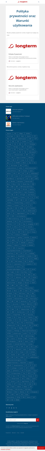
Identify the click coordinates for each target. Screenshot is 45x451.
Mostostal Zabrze (18, 298)
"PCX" (27, 149)
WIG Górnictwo (19, 389)
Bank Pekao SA (20, 178)
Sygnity (8, 370)
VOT (15, 384)
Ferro (8, 232)
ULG (8, 378)
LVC (18, 280)
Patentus (30, 317)
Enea (24, 224)
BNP (17, 186)
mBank (33, 282)
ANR (19, 170)
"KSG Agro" (16, 146)
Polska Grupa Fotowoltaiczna (29, 330)
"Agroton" (9, 133)
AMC (21, 165)
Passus (19, 317)
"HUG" (30, 141)
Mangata (20, 282)
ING (25, 261)
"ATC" (34, 136)
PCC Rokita (9, 320)
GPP (17, 242)
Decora (19, 210)
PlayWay (21, 328)
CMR (21, 200)
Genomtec (26, 237)
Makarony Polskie (11, 282)
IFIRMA (35, 258)
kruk (8, 277)
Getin (8, 240)
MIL (31, 290)
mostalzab (9, 298)
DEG (24, 210)
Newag (22, 304)
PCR (20, 320)
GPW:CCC (16, 245)
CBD (12, 194)
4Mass (8, 160)
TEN (8, 373)
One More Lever (21, 312)
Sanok (26, 341)
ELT (15, 224)
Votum (20, 384)
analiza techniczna (11, 170)
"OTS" (14, 149)
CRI (22, 205)
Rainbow (20, 338)
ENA (19, 224)
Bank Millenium (10, 178)
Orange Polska (16, 314)
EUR (24, 226)
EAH (16, 221)
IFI (31, 258)
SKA (8, 354)
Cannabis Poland (17, 192)
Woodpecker (34, 392)
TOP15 (29, 373)
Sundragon (14, 368)
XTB (22, 394)
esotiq (15, 226)
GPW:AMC (23, 242)
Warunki (14, 432)
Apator (31, 170)
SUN (8, 368)
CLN (37, 197)
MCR (21, 285)
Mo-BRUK (9, 296)
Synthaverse (16, 370)
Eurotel (8, 229)
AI (12, 162)
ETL (20, 226)
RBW (26, 338)
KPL (24, 274)
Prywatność (8, 432)
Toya (13, 376)
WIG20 (15, 392)
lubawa (13, 280)
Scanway (30, 344)
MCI (17, 285)
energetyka (30, 224)
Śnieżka (33, 354)
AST (8, 176)
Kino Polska (24, 272)
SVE (27, 368)
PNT (31, 328)
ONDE (13, 312)
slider (23, 354)
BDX (32, 178)
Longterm (13, 441)
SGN (12, 352)
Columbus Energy (18, 202)
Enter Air (9, 226)
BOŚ (15, 189)
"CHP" (35, 138)
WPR (12, 394)
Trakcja (23, 376)
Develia (8, 213)
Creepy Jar (9, 205)
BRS (19, 189)
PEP (8, 322)
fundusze (17, 234)
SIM (27, 352)
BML (8, 186)
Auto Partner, (28, 176)
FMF (19, 232)
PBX (36, 317)
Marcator (27, 282)
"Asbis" (22, 136)
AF (27, 160)
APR (19, 173)
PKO (30, 325)
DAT (27, 208)
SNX (12, 357)
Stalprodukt (23, 362)
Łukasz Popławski (18, 111)
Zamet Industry (10, 397)
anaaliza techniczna (11, 168)
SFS (7, 352)
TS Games (30, 376)
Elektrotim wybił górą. (17, 109)
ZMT (8, 400)
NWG (12, 309)
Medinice (20, 288)
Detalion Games (32, 210)
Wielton (25, 386)
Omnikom (9, 442)
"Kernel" (9, 146)
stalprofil (9, 365)
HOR (8, 258)
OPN (33, 312)
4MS (13, 160)
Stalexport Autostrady (12, 362)
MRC (12, 301)
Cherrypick (15, 197)
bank (35, 176)
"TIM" (25, 152)
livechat (34, 277)
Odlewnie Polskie (25, 309)
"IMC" (20, 144)
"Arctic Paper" (10, 136)
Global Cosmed (29, 240)
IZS (23, 266)
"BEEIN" (14, 138)
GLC (22, 240)
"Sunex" (14, 152)
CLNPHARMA (10, 200)
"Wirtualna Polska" (18, 154)
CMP (17, 200)
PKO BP (35, 325)
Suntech (21, 368)
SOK (17, 357)
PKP (8, 328)
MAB (22, 280)
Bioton (8, 184)
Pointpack (9, 330)
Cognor (31, 200)
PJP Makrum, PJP (11, 325)
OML (33, 309)
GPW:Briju (9, 245)
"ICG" (15, 144)
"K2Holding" (32, 144)
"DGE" (13, 141)
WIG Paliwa (28, 389)
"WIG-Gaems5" (32, 152)
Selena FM (18, 349)
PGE (18, 322)
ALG (35, 162)
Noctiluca (9, 306)
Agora (8, 162)
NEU (34, 301)
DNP (8, 216)
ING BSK (31, 261)
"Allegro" (21, 133)
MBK (8, 285)
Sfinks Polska (32, 349)
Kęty (8, 272)
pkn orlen (24, 325)
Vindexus (9, 384)
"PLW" (32, 149)
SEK (36, 346)
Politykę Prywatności (16, 426)
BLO (19, 184)
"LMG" (22, 146)
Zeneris (29, 397)
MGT (21, 290)
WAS (8, 386)
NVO (8, 309)
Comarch (27, 202)
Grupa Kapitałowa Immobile (14, 250)
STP (30, 365)
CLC (32, 197)
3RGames (30, 157)
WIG (31, 386)
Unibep (28, 378)
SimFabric (32, 352)
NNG (35, 304)
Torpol (8, 376)
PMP (26, 328)
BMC (33, 184)
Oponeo (9, 314)
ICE (27, 258)
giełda (13, 240)
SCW (27, 346)
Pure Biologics (10, 336)
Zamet (26, 394)
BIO (7, 181)
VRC (35, 384)
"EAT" (18, 141)
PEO (35, 320)
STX (35, 365)
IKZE (12, 261)
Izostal (18, 266)
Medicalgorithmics (11, 288)
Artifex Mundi (34, 173)
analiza (20, 168)
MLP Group (22, 293)
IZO (35, 264)
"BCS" (8, 138)
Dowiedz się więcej (5, 449)
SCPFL (21, 346)
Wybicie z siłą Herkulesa (18, 122)
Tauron (35, 370)
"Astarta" (29, 136)
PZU (17, 336)
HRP (19, 258)
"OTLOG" (9, 149)
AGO (31, 160)
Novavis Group (17, 306)
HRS (23, 258)
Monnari (33, 296)
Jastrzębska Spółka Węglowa (14, 269)
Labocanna (18, 277)
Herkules (29, 256)
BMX (12, 186)
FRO (8, 234)
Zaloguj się (26, 423)
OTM (24, 314)
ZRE (12, 400)
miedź (26, 290)
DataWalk (32, 208)
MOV (26, 298)
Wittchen (22, 392)
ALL (7, 165)
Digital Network (21, 213)
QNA (22, 336)
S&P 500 (20, 341)
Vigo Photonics (25, 381)
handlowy (31, 253)
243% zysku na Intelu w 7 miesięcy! (21, 116)
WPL (8, 394)
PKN (18, 325)
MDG (26, 285)
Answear (25, 170)
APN (14, 173)
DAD (16, 208)
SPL (27, 357)
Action (22, 160)
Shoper (22, 352)
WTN (17, 394)
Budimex (32, 189)
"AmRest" (28, 133)
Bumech (9, 192)
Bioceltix (13, 181)
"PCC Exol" (21, 149)
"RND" (8, 152)
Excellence (19, 229)
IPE (24, 264)
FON (23, 232)
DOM (12, 216)
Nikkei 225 (29, 304)
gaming (20, 237)
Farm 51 (32, 229)
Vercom (13, 381)
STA (25, 360)
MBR (12, 285)
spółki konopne (34, 357)
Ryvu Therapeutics (11, 341)
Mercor (15, 290)
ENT (37, 224)
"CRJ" (8, 141)
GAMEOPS (24, 234)
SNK (8, 357)
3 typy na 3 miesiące (21, 157)
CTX (30, 205)
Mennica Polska (29, 288)
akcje (30, 162)
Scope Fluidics (10, 346)
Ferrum (14, 232)
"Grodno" (24, 141)
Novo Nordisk (27, 306)
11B (8, 157)
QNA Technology (29, 336)
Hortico (13, 258)
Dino (28, 213)
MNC (33, 293)
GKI (18, 240)
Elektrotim (9, 224)
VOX (25, 384)
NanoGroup (24, 301)
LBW (25, 277)
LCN (29, 277)
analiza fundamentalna (30, 168)
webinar (19, 386)
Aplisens (9, 173)
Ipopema (29, 264)
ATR (12, 176)
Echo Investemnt (27, 221)
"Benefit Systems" (22, 138)
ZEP (34, 397)
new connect (15, 304)
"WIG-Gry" (9, 154)
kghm (12, 272)
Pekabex (25, 320)
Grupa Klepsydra (27, 250)
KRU (34, 274)
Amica (25, 165)
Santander (9, 344)
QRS (8, 338)
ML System (9, 293)
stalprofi (30, 362)
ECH (20, 221)
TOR (34, 373)
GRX (17, 253)
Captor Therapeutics (29, 192)
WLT (28, 392)
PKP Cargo (13, 328)
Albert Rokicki (17, 118)
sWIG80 (32, 368)
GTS (26, 253)
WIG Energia (10, 389)
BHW (36, 178)
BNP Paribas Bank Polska (26, 186)
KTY (12, 277)
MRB (8, 301)
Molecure (21, 296)
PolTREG (9, 333)
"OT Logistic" (30, 146)
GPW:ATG (30, 242)
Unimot (34, 378)
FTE (12, 234)
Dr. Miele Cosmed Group (13, 218)
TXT (36, 376)
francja (33, 232)
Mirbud (36, 290)
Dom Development (21, 216)
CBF (17, 194)
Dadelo (21, 208)
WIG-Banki (9, 392)
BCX (27, 178)
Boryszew (9, 189)
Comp (33, 202)
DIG (14, 213)
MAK (33, 280)
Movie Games (33, 298)
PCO (16, 320)
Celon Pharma (31, 194)
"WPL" (27, 154)
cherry (8, 197)
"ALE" (15, 133)
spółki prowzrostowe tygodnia (14, 360)
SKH (19, 354)
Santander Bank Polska (20, 344)
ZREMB (17, 400)
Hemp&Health (21, 256)
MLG (16, 293)
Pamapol (9, 317)
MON (27, 296)
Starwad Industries (18, 365)
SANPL (32, 341)
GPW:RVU (31, 245)
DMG (33, 213)
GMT (8, 242)
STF (26, 365)
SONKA (22, 357)
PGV (22, 322)
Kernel (33, 269)
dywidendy (9, 221)
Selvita (24, 349)
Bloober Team (26, 184)
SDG (32, 346)
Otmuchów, (30, 314)
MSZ (17, 301)
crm (26, 205)
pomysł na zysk (17, 333)
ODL (17, 309)
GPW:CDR (23, 245)
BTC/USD (25, 189)
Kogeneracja (10, 274)
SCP (17, 346)
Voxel (29, 384)
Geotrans (34, 237)
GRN (14, 248)
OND (8, 312)
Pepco (12, 322)
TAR (22, 370)
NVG (34, 306)
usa (8, 381)
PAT (25, 317)
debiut (13, 210)
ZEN (24, 397)
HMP (35, 256)
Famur (26, 229)
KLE (30, 272)
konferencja (18, 274)
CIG (28, 197)
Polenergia (16, 330)
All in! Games (14, 165)
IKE (7, 261)
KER (28, 269)
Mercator (9, 290)
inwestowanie (17, 264)
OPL (28, 312)
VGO (18, 381)
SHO (17, 352)
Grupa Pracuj (10, 253)
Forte (28, 232)
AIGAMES (18, 162)
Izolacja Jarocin (10, 266)
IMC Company (18, 261)
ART (28, 173)
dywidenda (28, 218)
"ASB (17, 136)
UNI (23, 378)
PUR (35, 333)
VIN (33, 381)
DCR (8, 210)
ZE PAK (18, 397)
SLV (28, 354)
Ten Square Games (16, 373)
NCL (30, 301)
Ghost (19, 442)
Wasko (13, 386)
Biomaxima (20, 181)
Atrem (16, 176)
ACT (18, 160)
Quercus (13, 338)
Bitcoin (14, 184)
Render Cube (32, 338)
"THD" (19, 152)
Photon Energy (29, 322)
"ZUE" (32, 154)
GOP (12, 242)
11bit (12, 157)
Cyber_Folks (10, 208)
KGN (18, 272)
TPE (18, 376)
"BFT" (30, 138)
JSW (24, 269)
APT (23, 173)
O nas (18, 432)
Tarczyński (28, 370)
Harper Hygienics (11, 256)
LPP (8, 280)
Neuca (8, 304)
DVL (22, 218)
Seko (8, 349)
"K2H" (25, 144)
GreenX (8, 248)
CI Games (22, 197)
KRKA (29, 274)
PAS (15, 317)
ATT (22, 176)
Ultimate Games (15, 378)
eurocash (30, 226)
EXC (14, 229)
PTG (30, 333)
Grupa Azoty (21, 248)
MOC (15, 296)
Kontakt (22, 432)
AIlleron (24, 162)
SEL (12, 349)
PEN (31, 320)
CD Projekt (22, 194)
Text (24, 373)
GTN (21, 253)
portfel (25, 333)
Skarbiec (13, 354)
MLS (28, 293)
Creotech (16, 205)
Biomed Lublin (29, 181)
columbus (9, 202)
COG (26, 200)
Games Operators (11, 237)
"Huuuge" (9, 144)
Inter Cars (9, 264)
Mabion (28, 280)
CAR (8, 194)
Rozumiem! (41, 448)
